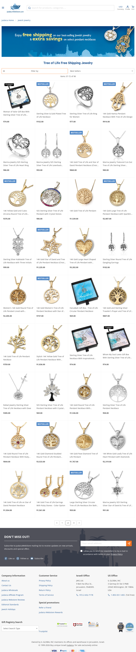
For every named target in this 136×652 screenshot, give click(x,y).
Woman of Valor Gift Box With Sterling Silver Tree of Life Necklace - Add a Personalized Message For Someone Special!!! (17, 114)
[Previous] (56, 523)
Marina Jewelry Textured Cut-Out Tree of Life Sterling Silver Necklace (117, 164)
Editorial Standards (10, 605)
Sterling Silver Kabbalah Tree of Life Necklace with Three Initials (17, 261)
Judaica (70, 645)
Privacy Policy (117, 554)
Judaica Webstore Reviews (13, 600)
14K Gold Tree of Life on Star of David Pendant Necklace (17, 504)
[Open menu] (3, 8)
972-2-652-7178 (86, 595)
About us (6, 581)
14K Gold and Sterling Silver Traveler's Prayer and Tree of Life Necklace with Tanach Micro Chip (117, 310)
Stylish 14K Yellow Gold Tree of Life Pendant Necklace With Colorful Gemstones (50, 359)
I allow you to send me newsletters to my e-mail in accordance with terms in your (105, 553)
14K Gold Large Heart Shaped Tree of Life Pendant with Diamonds (83, 261)
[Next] (79, 523)
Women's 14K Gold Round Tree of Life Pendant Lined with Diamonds (18, 310)
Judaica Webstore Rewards (51, 613)
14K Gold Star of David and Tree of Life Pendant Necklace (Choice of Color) (51, 261)
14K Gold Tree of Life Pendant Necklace (16, 358)
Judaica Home (8, 20)
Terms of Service (46, 595)
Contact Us (6, 586)
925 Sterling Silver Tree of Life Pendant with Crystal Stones (50, 213)
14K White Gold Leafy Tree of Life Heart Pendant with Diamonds (117, 455)
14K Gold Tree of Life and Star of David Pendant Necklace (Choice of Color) (84, 164)
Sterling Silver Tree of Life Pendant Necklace (114, 407)
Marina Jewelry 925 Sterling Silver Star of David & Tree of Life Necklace (117, 504)
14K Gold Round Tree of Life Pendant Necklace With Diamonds (82, 407)
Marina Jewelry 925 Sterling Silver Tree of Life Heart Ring (16, 164)
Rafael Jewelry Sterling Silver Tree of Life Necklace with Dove (17, 407)
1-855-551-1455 (118, 595)
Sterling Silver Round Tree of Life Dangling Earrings (117, 261)
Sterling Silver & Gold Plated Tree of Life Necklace (51, 115)
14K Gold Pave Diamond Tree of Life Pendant (84, 455)
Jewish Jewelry (24, 20)
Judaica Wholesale (10, 590)
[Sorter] (101, 71)
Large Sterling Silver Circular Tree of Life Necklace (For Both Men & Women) (83, 504)
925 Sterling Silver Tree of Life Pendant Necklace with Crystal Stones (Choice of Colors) (50, 407)
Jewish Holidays (8, 609)
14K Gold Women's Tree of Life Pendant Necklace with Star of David (50, 310)
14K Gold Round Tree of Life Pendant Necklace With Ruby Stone (16, 456)
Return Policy (45, 590)
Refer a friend (45, 608)
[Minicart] (132, 8)
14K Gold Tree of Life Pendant (83, 211)
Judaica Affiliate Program (13, 595)
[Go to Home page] (15, 8)
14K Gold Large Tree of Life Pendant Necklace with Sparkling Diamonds (117, 213)
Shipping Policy (45, 586)
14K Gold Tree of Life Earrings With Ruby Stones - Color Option (51, 504)
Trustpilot (43, 631)
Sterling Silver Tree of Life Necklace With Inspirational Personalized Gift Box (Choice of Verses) (84, 357)
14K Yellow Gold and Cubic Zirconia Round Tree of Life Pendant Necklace (15, 213)
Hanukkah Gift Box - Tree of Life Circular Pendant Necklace (84, 310)
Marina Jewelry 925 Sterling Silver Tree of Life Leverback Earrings (49, 164)
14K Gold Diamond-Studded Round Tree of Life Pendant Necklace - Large (49, 456)
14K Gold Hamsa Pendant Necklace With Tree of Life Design (118, 115)
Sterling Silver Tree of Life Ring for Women (83, 115)
